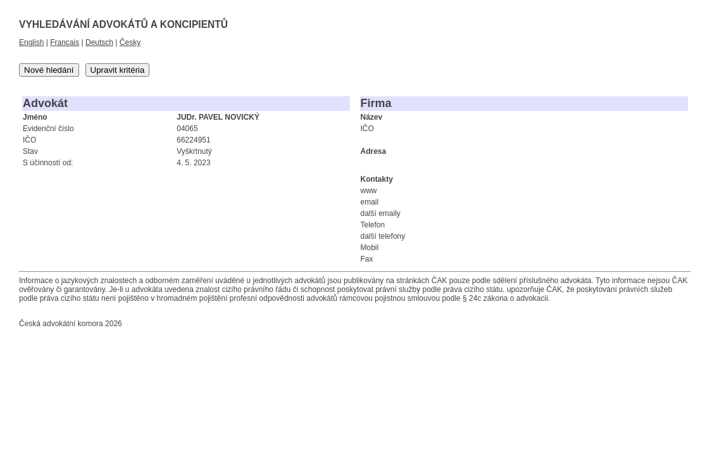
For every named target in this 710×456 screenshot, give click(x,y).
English (31, 42)
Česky (130, 42)
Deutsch (99, 42)
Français (64, 42)
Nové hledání (49, 70)
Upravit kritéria (117, 70)
